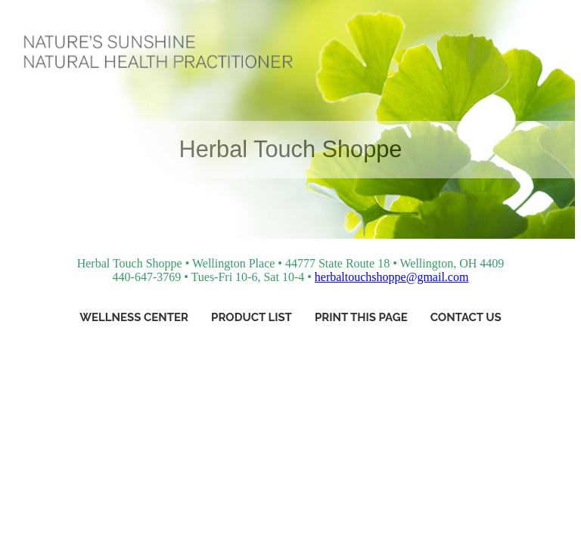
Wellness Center (133, 317)
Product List (251, 317)
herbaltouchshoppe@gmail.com (392, 276)
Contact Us (466, 317)
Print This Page (361, 317)
